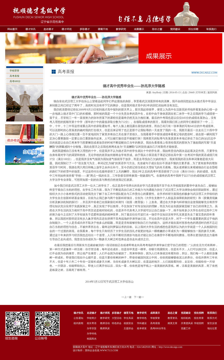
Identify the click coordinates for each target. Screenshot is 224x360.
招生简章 (199, 318)
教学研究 (105, 318)
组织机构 (186, 318)
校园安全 (128, 323)
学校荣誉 (14, 70)
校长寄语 (91, 323)
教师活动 (105, 323)
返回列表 (212, 92)
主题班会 (128, 328)
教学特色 (142, 318)
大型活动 (116, 318)
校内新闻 (78, 323)
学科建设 (142, 323)
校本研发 (142, 328)
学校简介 (91, 318)
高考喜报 (14, 76)
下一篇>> (139, 297)
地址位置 (212, 328)
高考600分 (15, 81)
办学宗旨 (91, 328)
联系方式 (212, 318)
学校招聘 (199, 323)
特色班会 (116, 323)
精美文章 (172, 323)
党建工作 (186, 328)
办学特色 (91, 333)
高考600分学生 (158, 328)
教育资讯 (172, 318)
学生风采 (128, 318)
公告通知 (78, 318)
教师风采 (105, 328)
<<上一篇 (126, 297)
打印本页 (201, 92)
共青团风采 (187, 323)
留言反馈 (212, 323)
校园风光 (91, 338)
